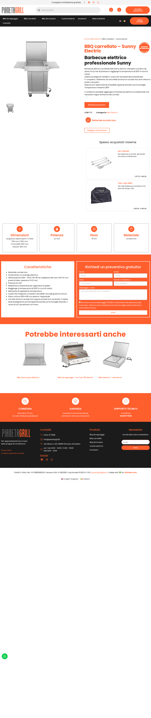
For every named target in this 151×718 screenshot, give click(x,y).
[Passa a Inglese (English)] (69, 479)
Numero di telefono (122, 280)
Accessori (83, 18)
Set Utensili (123, 151)
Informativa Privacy (87, 308)
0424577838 (126, 416)
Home (86, 39)
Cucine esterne (68, 18)
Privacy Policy (6, 450)
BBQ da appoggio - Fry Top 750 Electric (75, 377)
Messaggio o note (87, 288)
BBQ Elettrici (96, 39)
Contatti (6, 23)
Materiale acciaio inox (104, 120)
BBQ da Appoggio (11, 18)
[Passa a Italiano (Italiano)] (85, 479)
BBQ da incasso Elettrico (28, 377)
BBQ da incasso (49, 18)
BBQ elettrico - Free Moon (110, 377)
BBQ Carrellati (31, 18)
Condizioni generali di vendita (12, 453)
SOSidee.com (130, 472)
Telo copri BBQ (125, 183)
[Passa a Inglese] (120, 21)
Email (116, 272)
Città (81, 280)
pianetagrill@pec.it (99, 472)
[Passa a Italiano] (124, 21)
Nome (81, 272)
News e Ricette (99, 18)
